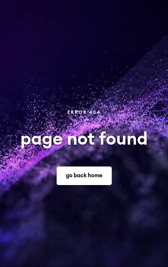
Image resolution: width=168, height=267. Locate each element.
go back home (84, 175)
